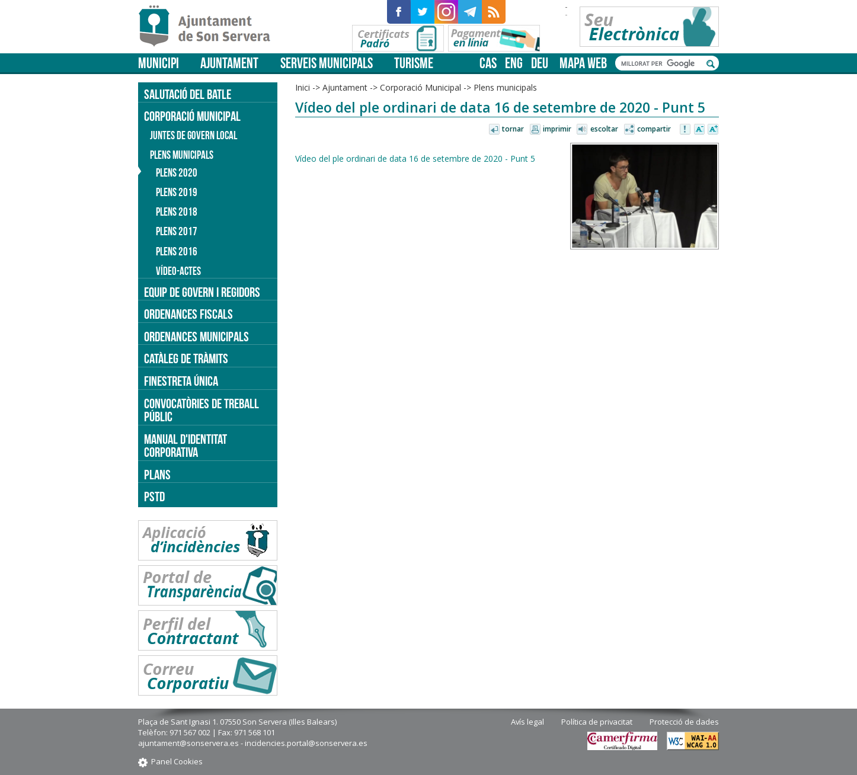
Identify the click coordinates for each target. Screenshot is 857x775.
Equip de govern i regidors (202, 292)
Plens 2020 (176, 172)
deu (539, 63)
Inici (302, 87)
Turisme (413, 63)
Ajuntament (229, 63)
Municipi (158, 63)
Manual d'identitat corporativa (185, 446)
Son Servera (209, 26)
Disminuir (699, 130)
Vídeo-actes (178, 271)
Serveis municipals (326, 63)
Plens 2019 (176, 192)
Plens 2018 (176, 212)
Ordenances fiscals (188, 314)
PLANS (157, 474)
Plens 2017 (176, 231)
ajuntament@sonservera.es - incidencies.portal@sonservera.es (252, 743)
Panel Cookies (177, 761)
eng (514, 63)
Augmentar (713, 130)
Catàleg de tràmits (186, 358)
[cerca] (661, 63)
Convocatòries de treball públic (201, 410)
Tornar (513, 129)
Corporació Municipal (420, 87)
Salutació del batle (187, 94)
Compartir (654, 129)
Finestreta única (181, 381)
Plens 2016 (176, 251)
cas (488, 63)
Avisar (686, 130)
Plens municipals (505, 87)
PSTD (154, 496)
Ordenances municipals (196, 336)
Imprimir (557, 129)
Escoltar (604, 129)
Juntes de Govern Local (193, 135)
